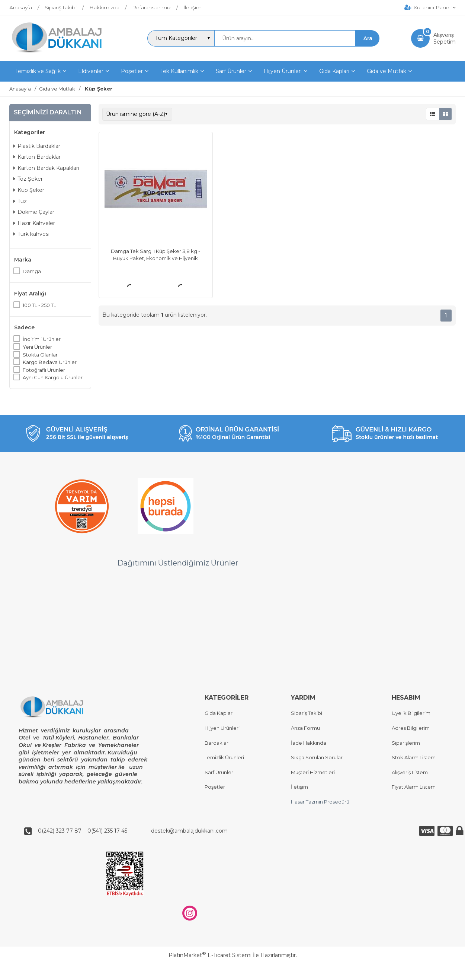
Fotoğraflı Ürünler (44, 370)
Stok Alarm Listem (414, 758)
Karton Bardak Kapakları (46, 168)
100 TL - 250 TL (39, 305)
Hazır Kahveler (34, 223)
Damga (32, 271)
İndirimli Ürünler (42, 339)
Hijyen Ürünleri (222, 728)
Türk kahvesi (31, 234)
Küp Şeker (28, 190)
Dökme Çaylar (33, 212)
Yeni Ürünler (37, 347)
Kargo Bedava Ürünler (50, 362)
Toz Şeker (28, 178)
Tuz (20, 201)
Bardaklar (216, 743)
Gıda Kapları (219, 713)
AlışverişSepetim (444, 38)
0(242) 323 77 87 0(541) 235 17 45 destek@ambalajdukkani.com (130, 831)
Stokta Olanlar (40, 355)
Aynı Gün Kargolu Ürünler (53, 377)
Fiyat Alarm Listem (414, 787)
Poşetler (215, 787)
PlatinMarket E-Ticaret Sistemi (210, 955)
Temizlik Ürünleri (224, 758)
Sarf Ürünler (219, 772)
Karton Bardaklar (37, 156)
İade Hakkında (308, 743)
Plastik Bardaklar (36, 146)
